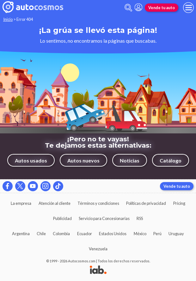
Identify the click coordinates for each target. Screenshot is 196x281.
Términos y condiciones (98, 203)
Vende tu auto (161, 7)
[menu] (188, 7)
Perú (157, 233)
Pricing (179, 203)
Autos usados (31, 160)
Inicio (8, 19)
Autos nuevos (83, 160)
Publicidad (62, 218)
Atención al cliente (54, 203)
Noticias (129, 160)
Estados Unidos (112, 233)
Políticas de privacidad (146, 203)
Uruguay (176, 233)
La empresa (21, 203)
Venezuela (98, 248)
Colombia (61, 233)
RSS (140, 218)
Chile (41, 233)
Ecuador (84, 233)
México (140, 233)
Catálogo (170, 160)
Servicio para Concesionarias (104, 218)
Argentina (21, 233)
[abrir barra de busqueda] (128, 7)
